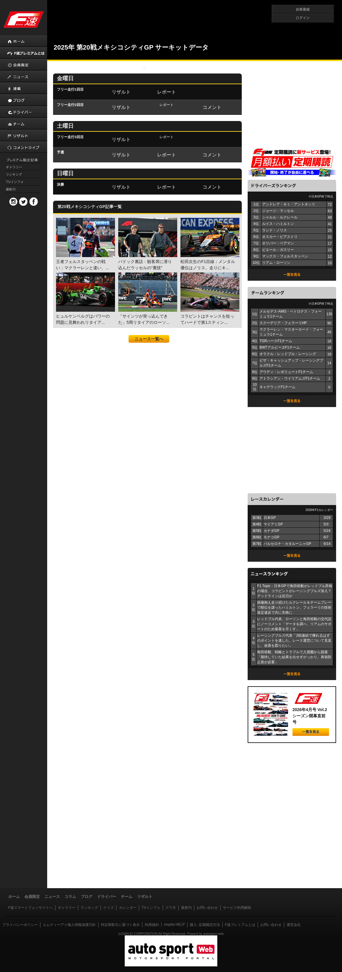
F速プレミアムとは (240, 925)
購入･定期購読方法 (205, 925)
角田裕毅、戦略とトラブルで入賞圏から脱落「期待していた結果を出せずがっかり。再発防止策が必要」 (294, 657)
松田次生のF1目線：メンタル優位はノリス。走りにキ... (209, 244)
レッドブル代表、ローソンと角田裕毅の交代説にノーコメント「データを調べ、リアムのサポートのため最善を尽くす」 (294, 624)
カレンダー (128, 908)
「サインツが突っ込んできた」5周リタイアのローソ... (147, 298)
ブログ (86, 896)
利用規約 (152, 925)
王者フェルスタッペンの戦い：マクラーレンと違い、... (85, 244)
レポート (166, 91)
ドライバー (106, 896)
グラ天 (170, 908)
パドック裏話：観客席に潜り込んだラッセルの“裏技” (147, 244)
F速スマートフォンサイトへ (30, 908)
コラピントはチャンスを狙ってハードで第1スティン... (209, 298)
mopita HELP (174, 924)
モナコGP (271, 537)
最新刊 (186, 908)
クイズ (108, 908)
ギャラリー (66, 908)
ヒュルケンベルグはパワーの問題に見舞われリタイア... (85, 298)
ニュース (52, 896)
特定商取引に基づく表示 (120, 925)
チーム (126, 896)
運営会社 (294, 925)
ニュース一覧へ (148, 338)
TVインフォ (151, 908)
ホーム (14, 896)
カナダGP (271, 531)
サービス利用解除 (237, 908)
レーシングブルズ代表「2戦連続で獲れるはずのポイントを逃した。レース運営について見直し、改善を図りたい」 (294, 640)
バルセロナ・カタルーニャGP (287, 544)
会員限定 (32, 896)
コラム (70, 896)
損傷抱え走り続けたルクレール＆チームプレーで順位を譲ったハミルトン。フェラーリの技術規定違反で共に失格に (294, 607)
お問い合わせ (207, 908)
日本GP (270, 518)
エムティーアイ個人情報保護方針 (69, 925)
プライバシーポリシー (20, 925)
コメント (212, 107)
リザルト (121, 91)
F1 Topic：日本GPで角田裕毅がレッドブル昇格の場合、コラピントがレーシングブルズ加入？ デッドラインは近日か (294, 591)
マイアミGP (273, 524)
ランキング (89, 908)
